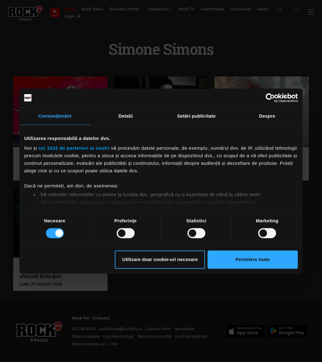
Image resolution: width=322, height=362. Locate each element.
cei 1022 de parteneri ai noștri (73, 148)
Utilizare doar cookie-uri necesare (160, 259)
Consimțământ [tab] (54, 116)
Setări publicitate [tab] (196, 116)
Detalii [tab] (126, 116)
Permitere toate (253, 259)
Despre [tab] (267, 116)
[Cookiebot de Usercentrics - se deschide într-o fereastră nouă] (270, 98)
